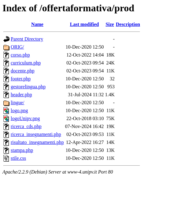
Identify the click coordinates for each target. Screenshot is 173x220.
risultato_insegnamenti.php (37, 142)
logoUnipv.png (25, 118)
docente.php (23, 70)
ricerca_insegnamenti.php (36, 134)
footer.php (21, 78)
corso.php (20, 54)
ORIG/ (17, 47)
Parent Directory (27, 39)
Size (109, 24)
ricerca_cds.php (26, 126)
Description (128, 24)
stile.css (18, 158)
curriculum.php (26, 62)
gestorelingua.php (28, 86)
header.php (21, 94)
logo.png (19, 110)
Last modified (84, 24)
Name (37, 24)
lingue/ (17, 102)
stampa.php (22, 150)
